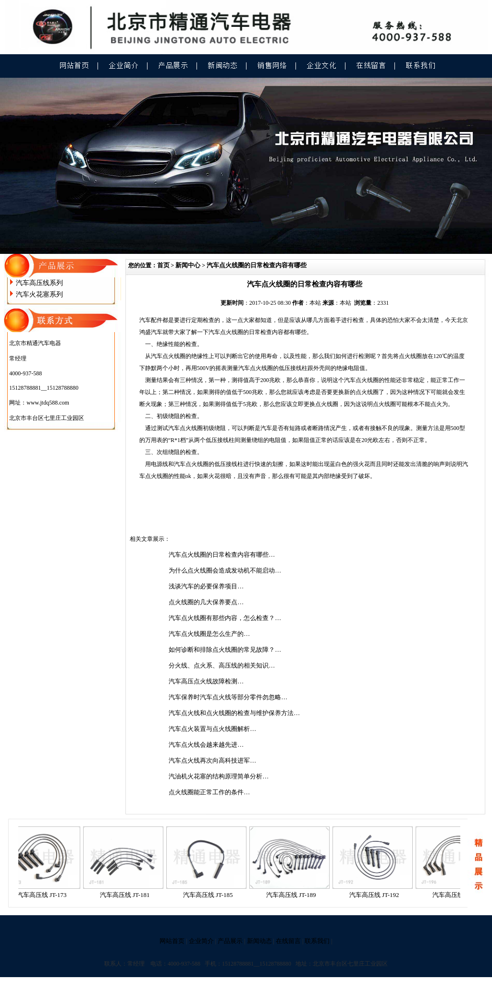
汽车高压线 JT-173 (45, 894)
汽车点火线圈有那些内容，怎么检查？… (225, 618)
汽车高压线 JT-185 (211, 894)
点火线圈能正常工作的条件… (209, 792)
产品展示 (230, 940)
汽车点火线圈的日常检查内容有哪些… (222, 554)
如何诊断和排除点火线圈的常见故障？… (225, 649)
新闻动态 (259, 940)
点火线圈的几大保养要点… (206, 602)
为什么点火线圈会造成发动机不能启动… (225, 570)
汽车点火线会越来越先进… (206, 744)
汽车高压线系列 (39, 283)
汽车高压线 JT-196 (460, 894)
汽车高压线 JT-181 (128, 894)
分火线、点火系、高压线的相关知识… (222, 665)
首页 (163, 265)
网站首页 (172, 940)
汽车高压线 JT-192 (377, 894)
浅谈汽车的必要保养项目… (206, 586)
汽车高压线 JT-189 (294, 894)
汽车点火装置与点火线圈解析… (212, 728)
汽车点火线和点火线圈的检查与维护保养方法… (234, 713)
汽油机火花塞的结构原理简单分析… (219, 776)
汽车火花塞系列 (39, 294)
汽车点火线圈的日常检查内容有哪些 (257, 265)
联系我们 (317, 940)
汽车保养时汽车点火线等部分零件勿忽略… (228, 697)
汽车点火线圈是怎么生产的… (209, 633)
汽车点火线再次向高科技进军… (212, 760)
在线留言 (288, 940)
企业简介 (201, 940)
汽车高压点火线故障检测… (206, 681)
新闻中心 (187, 265)
